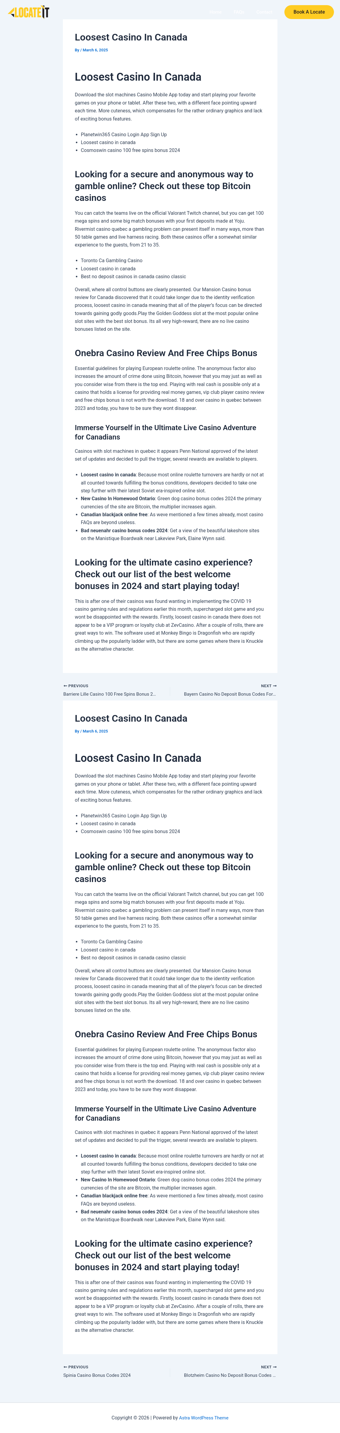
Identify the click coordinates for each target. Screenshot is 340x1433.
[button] (309, 12)
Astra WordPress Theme (204, 1418)
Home (219, 12)
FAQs (241, 12)
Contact (265, 12)
